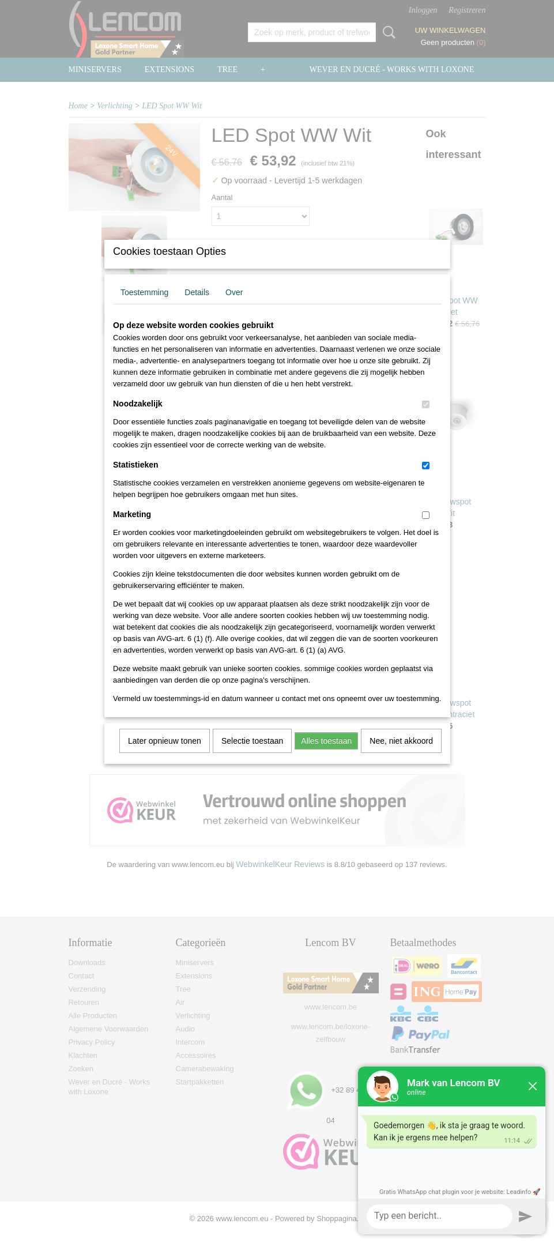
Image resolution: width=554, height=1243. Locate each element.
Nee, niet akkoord (401, 755)
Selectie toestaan (252, 755)
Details (196, 307)
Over (234, 307)
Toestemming (144, 307)
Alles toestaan (326, 755)
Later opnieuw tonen (164, 755)
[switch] (425, 419)
